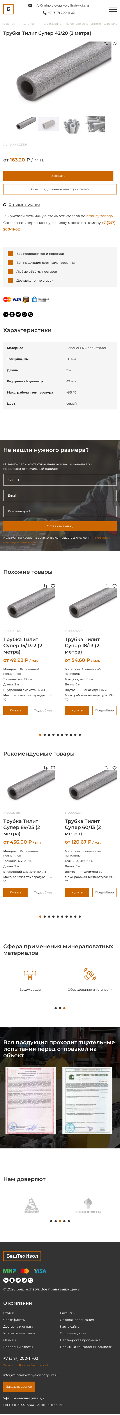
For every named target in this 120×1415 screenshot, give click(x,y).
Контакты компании (19, 1334)
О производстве (73, 1334)
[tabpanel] (30, 981)
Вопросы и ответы (18, 1348)
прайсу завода (99, 217)
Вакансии (68, 1314)
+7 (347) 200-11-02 (61, 13)
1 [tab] (40, 736)
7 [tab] (66, 736)
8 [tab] (71, 736)
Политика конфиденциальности (86, 1348)
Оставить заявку (60, 527)
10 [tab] (80, 736)
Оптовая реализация (77, 1321)
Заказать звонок (19, 1388)
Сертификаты (14, 1321)
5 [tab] (58, 736)
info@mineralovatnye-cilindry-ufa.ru (61, 5)
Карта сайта (69, 1327)
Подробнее (43, 712)
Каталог (28, 23)
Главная (9, 23)
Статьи (8, 1314)
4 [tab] (53, 736)
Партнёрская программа (80, 1341)
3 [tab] (49, 736)
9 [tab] (75, 736)
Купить (15, 712)
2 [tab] (45, 736)
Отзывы (9, 1341)
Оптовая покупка (24, 205)
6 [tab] (62, 736)
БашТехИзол (22, 1257)
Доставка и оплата (18, 1327)
